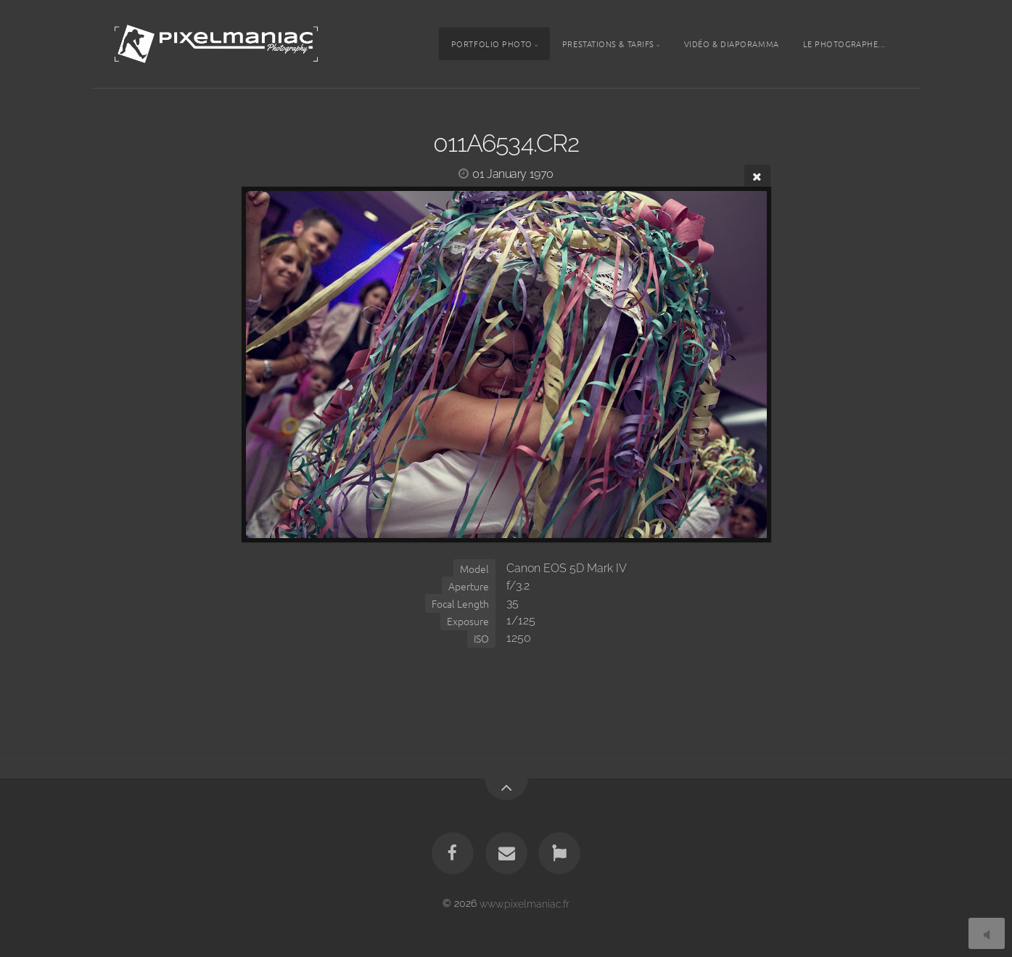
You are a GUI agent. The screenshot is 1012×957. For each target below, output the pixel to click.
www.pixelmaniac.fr (524, 903)
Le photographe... (844, 43)
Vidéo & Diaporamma (731, 43)
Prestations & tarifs (608, 43)
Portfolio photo (491, 43)
